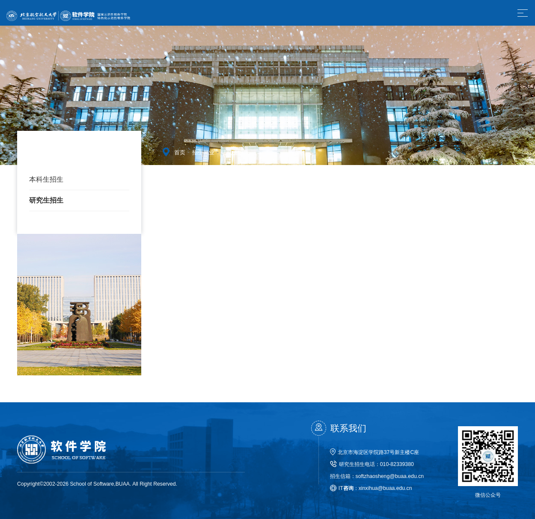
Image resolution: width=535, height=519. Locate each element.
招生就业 (203, 152)
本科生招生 (46, 179)
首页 (179, 152)
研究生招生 (46, 200)
